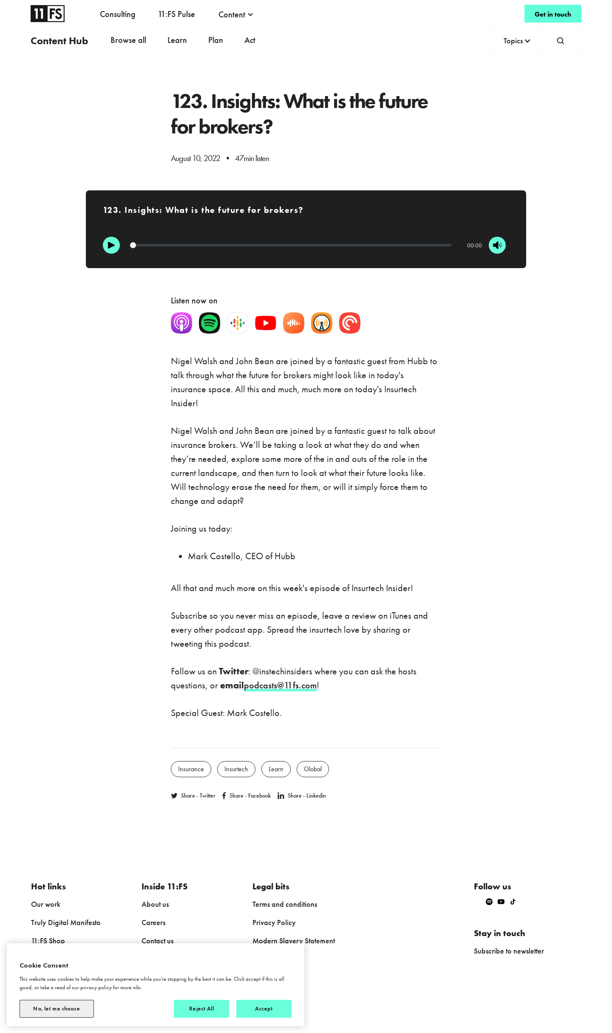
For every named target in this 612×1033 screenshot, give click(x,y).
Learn (177, 39)
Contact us (157, 940)
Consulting (118, 14)
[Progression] (291, 245)
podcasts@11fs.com (280, 685)
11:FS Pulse (176, 14)
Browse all (128, 39)
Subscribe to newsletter (509, 951)
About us (155, 904)
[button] (236, 14)
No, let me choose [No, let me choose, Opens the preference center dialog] (56, 1008)
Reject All (201, 1008)
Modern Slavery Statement (293, 940)
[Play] (111, 245)
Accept (264, 1008)
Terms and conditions (284, 904)
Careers (153, 922)
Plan (215, 39)
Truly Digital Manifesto (66, 922)
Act (249, 39)
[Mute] (497, 245)
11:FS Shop (48, 940)
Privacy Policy (274, 922)
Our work (45, 904)
